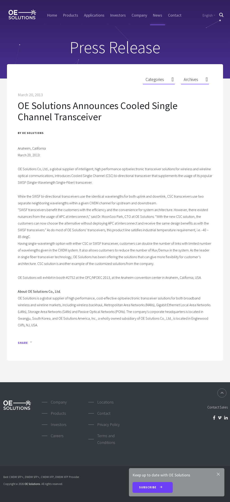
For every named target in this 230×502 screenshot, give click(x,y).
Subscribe (152, 488)
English (208, 15)
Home (52, 15)
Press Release (115, 47)
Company (139, 15)
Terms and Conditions (106, 439)
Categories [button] (155, 79)
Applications (94, 15)
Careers (57, 435)
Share (23, 343)
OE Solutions (32, 484)
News (157, 15)
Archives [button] (191, 79)
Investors (118, 15)
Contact (174, 15)
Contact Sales (217, 407)
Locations (105, 402)
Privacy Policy (108, 424)
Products (70, 15)
